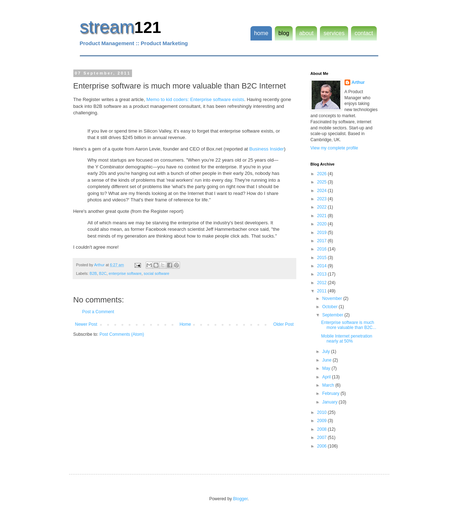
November (332, 298)
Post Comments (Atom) (121, 334)
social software (156, 273)
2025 (322, 182)
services (334, 33)
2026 (322, 173)
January (330, 402)
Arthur (358, 82)
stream (107, 27)
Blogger (240, 498)
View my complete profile (334, 147)
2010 (322, 412)
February (331, 393)
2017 (322, 240)
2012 (322, 282)
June (327, 360)
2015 (322, 257)
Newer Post (86, 324)
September (333, 314)
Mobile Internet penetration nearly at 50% (346, 339)
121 (147, 27)
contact (364, 33)
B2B (93, 273)
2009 (322, 420)
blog (283, 33)
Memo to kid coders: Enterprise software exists (195, 99)
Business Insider (266, 149)
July (326, 351)
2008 (322, 429)
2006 (322, 446)
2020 (322, 223)
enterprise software (125, 273)
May (326, 368)
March (328, 385)
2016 (322, 249)
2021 (322, 215)
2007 (322, 437)
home (261, 33)
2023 (322, 198)
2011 (322, 290)
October (330, 306)
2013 (322, 274)
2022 (322, 207)
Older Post (283, 324)
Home (185, 324)
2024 (322, 190)
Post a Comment (98, 311)
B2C (103, 273)
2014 (322, 265)
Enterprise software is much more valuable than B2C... (348, 325)
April (327, 376)
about (306, 33)
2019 (322, 232)
